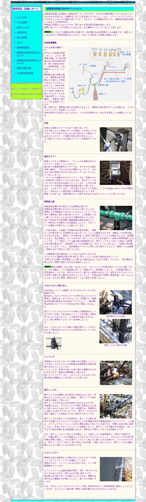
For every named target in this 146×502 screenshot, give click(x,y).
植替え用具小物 (24, 68)
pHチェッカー (23, 27)
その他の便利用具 (25, 73)
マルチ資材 (22, 22)
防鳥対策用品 (23, 47)
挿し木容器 (22, 37)
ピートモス (22, 17)
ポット (20, 42)
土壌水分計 (22, 32)
